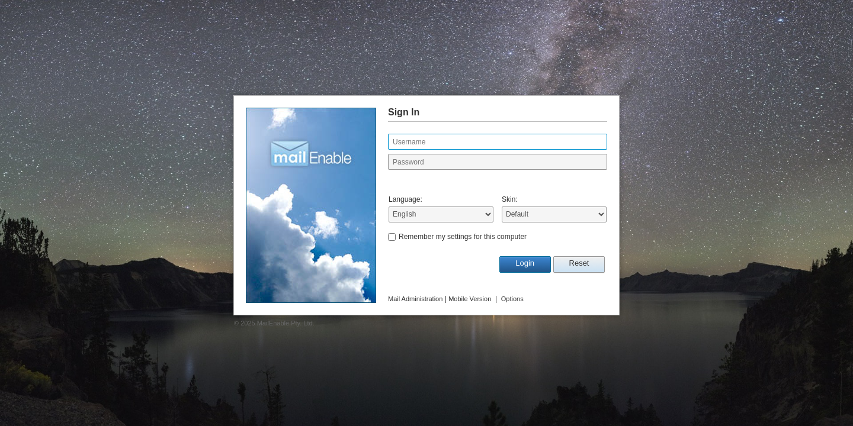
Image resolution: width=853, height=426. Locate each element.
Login (524, 263)
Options (512, 298)
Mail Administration (415, 298)
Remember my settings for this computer (463, 237)
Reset (579, 263)
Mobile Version (469, 298)
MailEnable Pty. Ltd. (286, 323)
